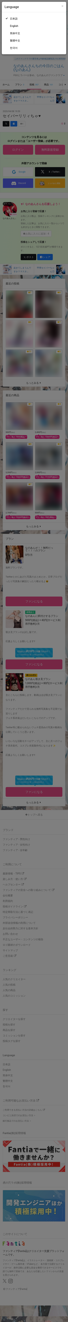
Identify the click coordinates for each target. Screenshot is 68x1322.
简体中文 (15, 33)
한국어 (14, 47)
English (14, 25)
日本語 (14, 18)
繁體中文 (15, 40)
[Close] (62, 6)
